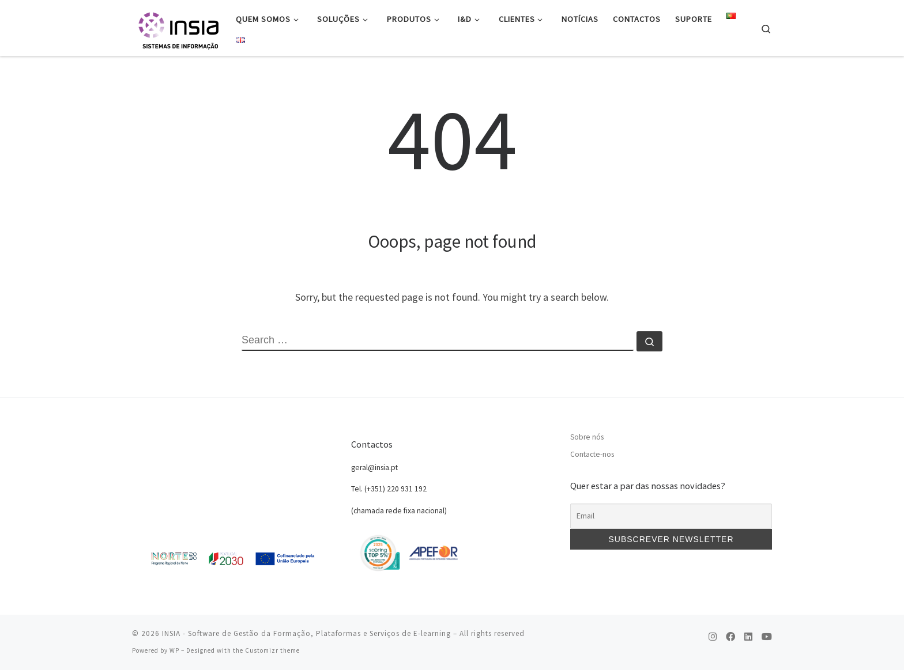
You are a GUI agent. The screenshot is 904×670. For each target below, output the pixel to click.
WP (174, 650)
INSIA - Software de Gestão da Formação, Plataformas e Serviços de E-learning (306, 633)
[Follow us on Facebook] (730, 637)
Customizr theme (272, 650)
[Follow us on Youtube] (767, 637)
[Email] (671, 516)
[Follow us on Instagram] (713, 637)
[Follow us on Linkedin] (748, 637)
